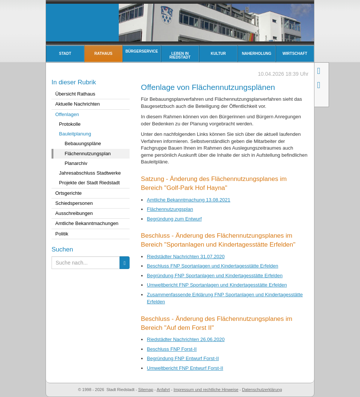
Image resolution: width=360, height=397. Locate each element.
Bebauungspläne (83, 143)
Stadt (65, 53)
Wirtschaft (295, 53)
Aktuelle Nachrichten (77, 104)
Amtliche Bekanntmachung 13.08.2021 (188, 200)
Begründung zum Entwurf (174, 219)
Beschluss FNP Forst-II (171, 349)
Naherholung (256, 53)
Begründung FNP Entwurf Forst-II (183, 358)
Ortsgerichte (68, 193)
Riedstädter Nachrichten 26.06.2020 (185, 339)
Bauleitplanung (75, 134)
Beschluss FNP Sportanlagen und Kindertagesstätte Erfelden (212, 266)
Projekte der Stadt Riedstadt (89, 182)
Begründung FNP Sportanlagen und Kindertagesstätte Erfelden (214, 275)
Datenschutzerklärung (262, 389)
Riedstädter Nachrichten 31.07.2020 (185, 256)
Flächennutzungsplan (170, 209)
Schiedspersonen (74, 203)
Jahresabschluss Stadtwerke (90, 173)
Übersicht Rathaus (75, 94)
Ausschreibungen (74, 213)
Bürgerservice (141, 51)
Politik (61, 234)
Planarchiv (76, 163)
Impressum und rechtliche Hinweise (206, 389)
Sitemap (145, 389)
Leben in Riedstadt (180, 55)
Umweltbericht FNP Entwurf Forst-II (185, 368)
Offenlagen (67, 114)
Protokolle (70, 124)
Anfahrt (163, 389)
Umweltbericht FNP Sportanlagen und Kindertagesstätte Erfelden (217, 285)
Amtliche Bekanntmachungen (86, 223)
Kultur (218, 53)
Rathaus (103, 53)
